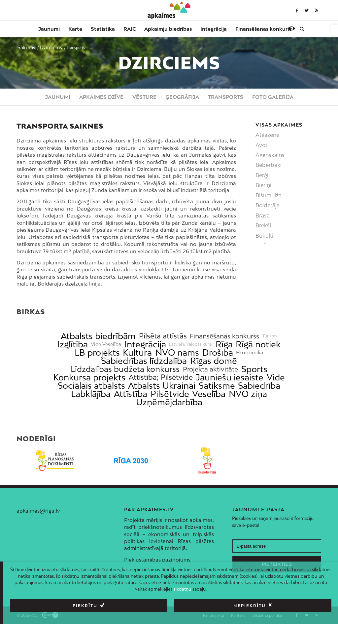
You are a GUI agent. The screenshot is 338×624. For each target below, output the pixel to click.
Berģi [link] (261, 175)
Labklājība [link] (91, 394)
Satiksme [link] (217, 385)
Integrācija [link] (145, 344)
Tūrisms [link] (269, 336)
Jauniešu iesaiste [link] (229, 377)
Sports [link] (254, 369)
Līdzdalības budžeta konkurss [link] (125, 369)
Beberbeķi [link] (268, 165)
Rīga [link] (224, 344)
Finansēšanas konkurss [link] (224, 336)
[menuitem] (49, 28)
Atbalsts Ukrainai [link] (161, 385)
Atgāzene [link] (267, 135)
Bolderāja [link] (267, 205)
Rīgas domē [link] (213, 361)
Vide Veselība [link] (106, 344)
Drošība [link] (217, 352)
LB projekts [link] (97, 352)
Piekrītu (85, 605)
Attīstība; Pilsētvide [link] (161, 377)
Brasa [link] (262, 215)
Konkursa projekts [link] (89, 377)
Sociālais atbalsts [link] (91, 385)
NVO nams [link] (177, 352)
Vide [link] (276, 377)
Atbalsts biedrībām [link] (98, 336)
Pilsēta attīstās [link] (163, 335)
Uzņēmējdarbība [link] (169, 402)
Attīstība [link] (130, 394)
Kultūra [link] (137, 352)
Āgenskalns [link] (270, 155)
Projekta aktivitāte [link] (210, 369)
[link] (334, 30)
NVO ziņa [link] (248, 394)
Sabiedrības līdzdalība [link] (144, 361)
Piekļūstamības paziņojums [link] (157, 560)
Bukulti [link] (264, 235)
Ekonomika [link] (249, 352)
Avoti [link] (262, 145)
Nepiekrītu (249, 605)
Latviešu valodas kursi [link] (190, 344)
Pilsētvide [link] (170, 394)
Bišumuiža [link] (268, 195)
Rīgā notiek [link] (258, 344)
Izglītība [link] (72, 344)
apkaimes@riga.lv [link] (38, 511)
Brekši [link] (263, 225)
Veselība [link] (208, 394)
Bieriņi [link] (263, 185)
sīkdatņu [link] (182, 589)
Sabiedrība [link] (259, 385)
